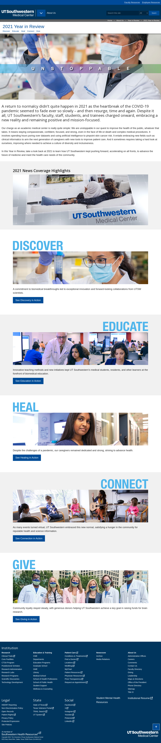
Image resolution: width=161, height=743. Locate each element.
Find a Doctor (70, 659)
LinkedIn (68, 721)
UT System (37, 715)
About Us (119, 20)
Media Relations (103, 659)
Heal (23, 31)
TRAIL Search (39, 711)
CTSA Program (8, 663)
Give (38, 31)
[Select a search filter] (143, 13)
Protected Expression (10, 721)
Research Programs (10, 676)
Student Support (40, 685)
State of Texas (39, 705)
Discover (6, 31)
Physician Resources (73, 676)
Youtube (68, 715)
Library (36, 672)
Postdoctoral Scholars (11, 666)
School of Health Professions (45, 679)
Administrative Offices (137, 656)
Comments (132, 663)
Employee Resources (151, 2)
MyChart (68, 669)
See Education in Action (28, 381)
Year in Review (133, 20)
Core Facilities (8, 659)
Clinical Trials (7, 656)
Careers (131, 659)
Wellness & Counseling (42, 689)
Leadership (132, 676)
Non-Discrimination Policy (12, 708)
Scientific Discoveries (10, 679)
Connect (30, 31)
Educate (15, 31)
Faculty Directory (135, 669)
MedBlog (68, 666)
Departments (38, 659)
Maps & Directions (135, 679)
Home (109, 20)
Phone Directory (134, 685)
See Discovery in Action (28, 300)
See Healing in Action (26, 457)
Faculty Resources (132, 2)
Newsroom (101, 653)
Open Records (8, 711)
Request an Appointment (75, 682)
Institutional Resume (139, 698)
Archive (99, 656)
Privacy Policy (7, 718)
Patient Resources (72, 672)
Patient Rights (7, 715)
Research (6, 653)
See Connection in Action (28, 538)
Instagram (69, 711)
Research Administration (12, 669)
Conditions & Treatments (75, 656)
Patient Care (70, 653)
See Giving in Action (26, 619)
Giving (130, 672)
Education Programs (41, 663)
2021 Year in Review (151, 20)
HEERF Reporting (9, 705)
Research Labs (8, 672)
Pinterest (68, 718)
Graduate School (40, 666)
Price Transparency (73, 679)
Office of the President (137, 682)
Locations (69, 663)
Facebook (69, 705)
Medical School (39, 676)
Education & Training (42, 653)
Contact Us (132, 666)
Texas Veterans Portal (42, 708)
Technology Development (12, 682)
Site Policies (7, 725)
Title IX (131, 692)
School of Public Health (43, 682)
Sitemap (131, 689)
